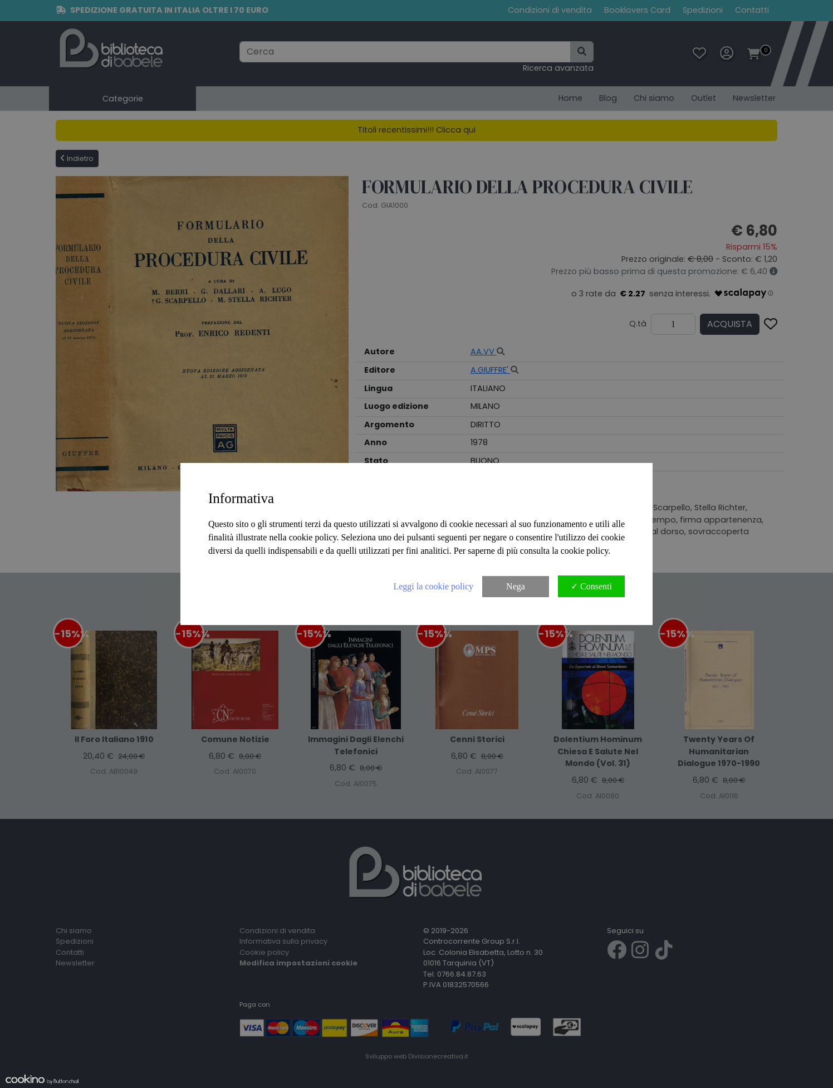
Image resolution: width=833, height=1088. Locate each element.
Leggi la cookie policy (433, 586)
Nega (515, 586)
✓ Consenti (591, 586)
